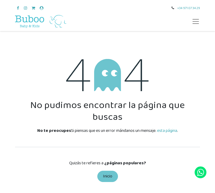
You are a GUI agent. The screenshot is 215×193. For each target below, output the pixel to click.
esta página (167, 130)
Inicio (107, 176)
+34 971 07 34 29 (188, 8)
